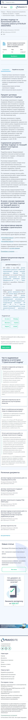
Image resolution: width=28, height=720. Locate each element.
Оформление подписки (7, 660)
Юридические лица (21, 15)
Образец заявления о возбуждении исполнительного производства (10, 698)
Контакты (3, 666)
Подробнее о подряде (7, 251)
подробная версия (7, 237)
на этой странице (14, 248)
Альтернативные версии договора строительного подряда (11, 87)
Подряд (17, 13)
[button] (2, 591)
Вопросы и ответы (5, 664)
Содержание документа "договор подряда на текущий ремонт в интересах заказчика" (14, 77)
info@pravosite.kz (5, 646)
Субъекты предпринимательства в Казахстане (14, 557)
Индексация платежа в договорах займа (11, 695)
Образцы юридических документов (16, 11)
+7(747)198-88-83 (5, 644)
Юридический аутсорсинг (7, 678)
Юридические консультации (8, 674)
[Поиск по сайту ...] (16, 2)
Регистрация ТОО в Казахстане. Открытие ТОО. (14, 548)
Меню (5, 7)
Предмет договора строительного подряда (13, 75)
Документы (4, 658)
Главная (3, 11)
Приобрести (14, 56)
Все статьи (14, 569)
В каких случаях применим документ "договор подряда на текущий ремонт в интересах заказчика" (14, 82)
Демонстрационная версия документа (12, 90)
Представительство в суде (7, 676)
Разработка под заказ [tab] (18, 69)
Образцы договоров (8, 13)
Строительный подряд (8, 15)
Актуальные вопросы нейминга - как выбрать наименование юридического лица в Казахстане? (13, 562)
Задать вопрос (6, 347)
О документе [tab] (5, 69)
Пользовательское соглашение (9, 715)
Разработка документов (7, 672)
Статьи (2, 662)
